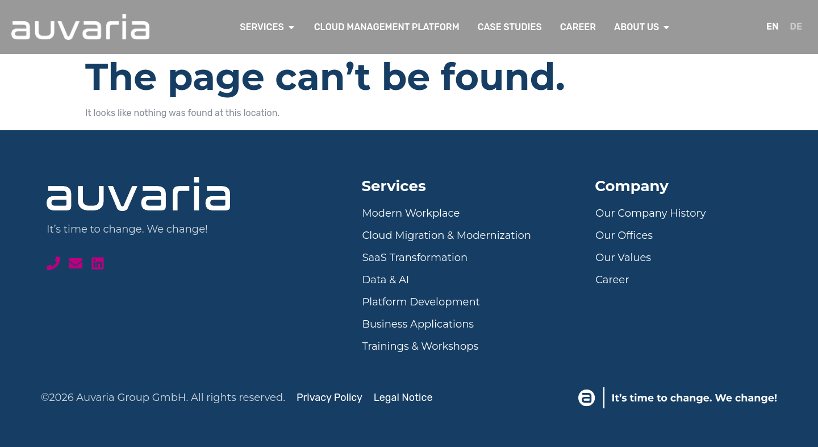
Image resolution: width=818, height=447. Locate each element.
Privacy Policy (329, 397)
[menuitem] (772, 27)
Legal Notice (403, 397)
